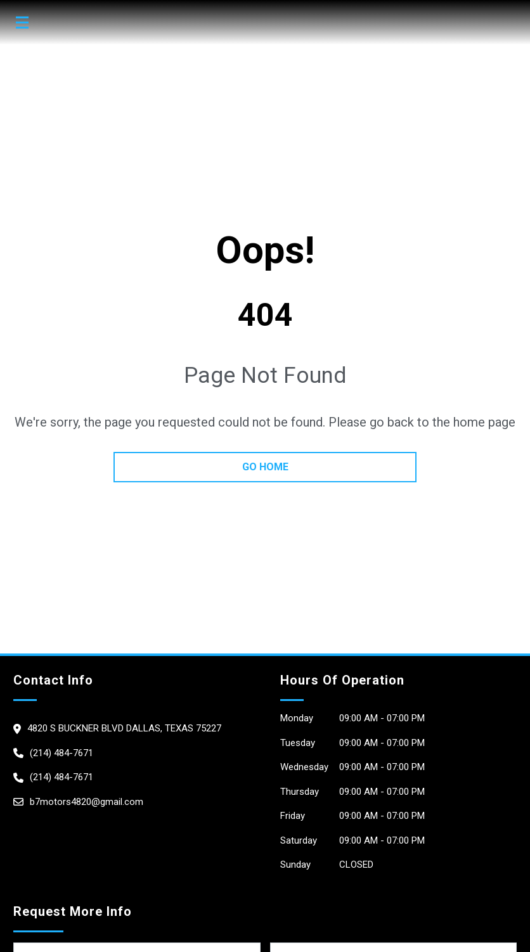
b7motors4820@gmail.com (86, 801)
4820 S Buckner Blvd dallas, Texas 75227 (124, 728)
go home (265, 467)
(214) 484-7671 (61, 753)
